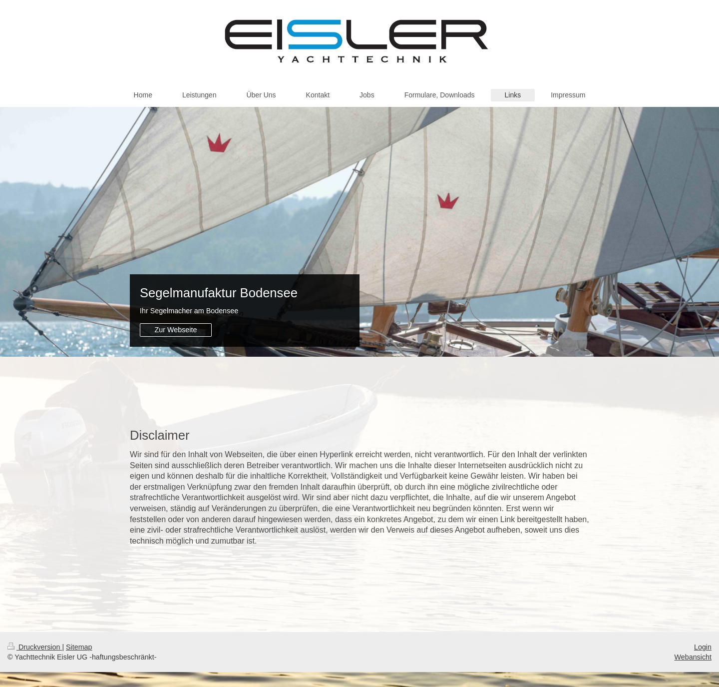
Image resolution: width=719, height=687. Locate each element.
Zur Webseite (176, 330)
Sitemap (79, 647)
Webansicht (693, 657)
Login (703, 647)
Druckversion (34, 647)
